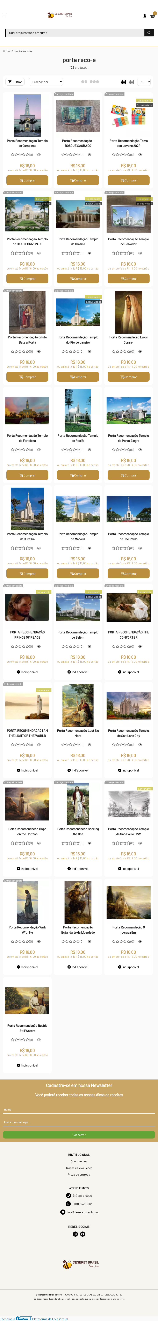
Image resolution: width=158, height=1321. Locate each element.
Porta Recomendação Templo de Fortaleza (27, 438)
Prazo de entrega (79, 1174)
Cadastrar (79, 1135)
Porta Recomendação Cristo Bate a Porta (27, 339)
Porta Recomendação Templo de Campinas (27, 143)
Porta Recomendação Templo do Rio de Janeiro (77, 339)
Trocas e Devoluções (79, 1168)
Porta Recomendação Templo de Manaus (77, 536)
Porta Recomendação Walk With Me (27, 929)
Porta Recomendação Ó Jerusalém (128, 929)
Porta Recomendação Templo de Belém (77, 634)
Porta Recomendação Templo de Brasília (77, 241)
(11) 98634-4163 (79, 1204)
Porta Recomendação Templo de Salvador (128, 241)
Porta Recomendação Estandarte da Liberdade (78, 929)
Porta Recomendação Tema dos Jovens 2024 (128, 143)
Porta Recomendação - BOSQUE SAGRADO (78, 143)
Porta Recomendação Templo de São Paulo (128, 536)
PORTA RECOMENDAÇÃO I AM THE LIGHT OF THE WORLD (27, 733)
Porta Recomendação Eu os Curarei (128, 339)
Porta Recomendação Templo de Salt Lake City (128, 733)
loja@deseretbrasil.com (79, 1212)
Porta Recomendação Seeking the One (78, 831)
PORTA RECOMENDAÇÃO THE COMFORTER (128, 634)
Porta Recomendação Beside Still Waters (27, 1028)
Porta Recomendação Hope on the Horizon (27, 831)
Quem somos (79, 1161)
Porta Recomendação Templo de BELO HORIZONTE (27, 241)
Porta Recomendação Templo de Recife (77, 438)
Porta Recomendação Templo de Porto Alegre (128, 438)
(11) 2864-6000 (79, 1195)
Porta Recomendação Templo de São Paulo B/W (128, 831)
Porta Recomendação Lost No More (78, 733)
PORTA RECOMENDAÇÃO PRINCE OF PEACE (27, 634)
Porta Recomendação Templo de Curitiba (27, 536)
